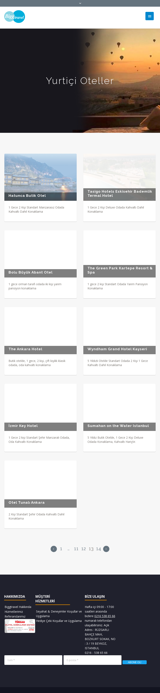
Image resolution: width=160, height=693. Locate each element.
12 (83, 546)
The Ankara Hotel (25, 348)
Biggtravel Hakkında (18, 605)
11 (76, 546)
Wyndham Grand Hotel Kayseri (116, 348)
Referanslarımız (15, 614)
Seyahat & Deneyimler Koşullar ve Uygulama (59, 612)
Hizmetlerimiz (14, 610)
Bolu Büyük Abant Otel (30, 272)
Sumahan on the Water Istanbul (117, 424)
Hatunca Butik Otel (27, 195)
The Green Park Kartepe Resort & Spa (119, 270)
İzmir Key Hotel (23, 424)
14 (98, 546)
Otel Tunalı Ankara (27, 501)
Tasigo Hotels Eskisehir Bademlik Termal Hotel (119, 193)
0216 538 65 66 (104, 614)
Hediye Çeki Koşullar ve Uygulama (59, 619)
